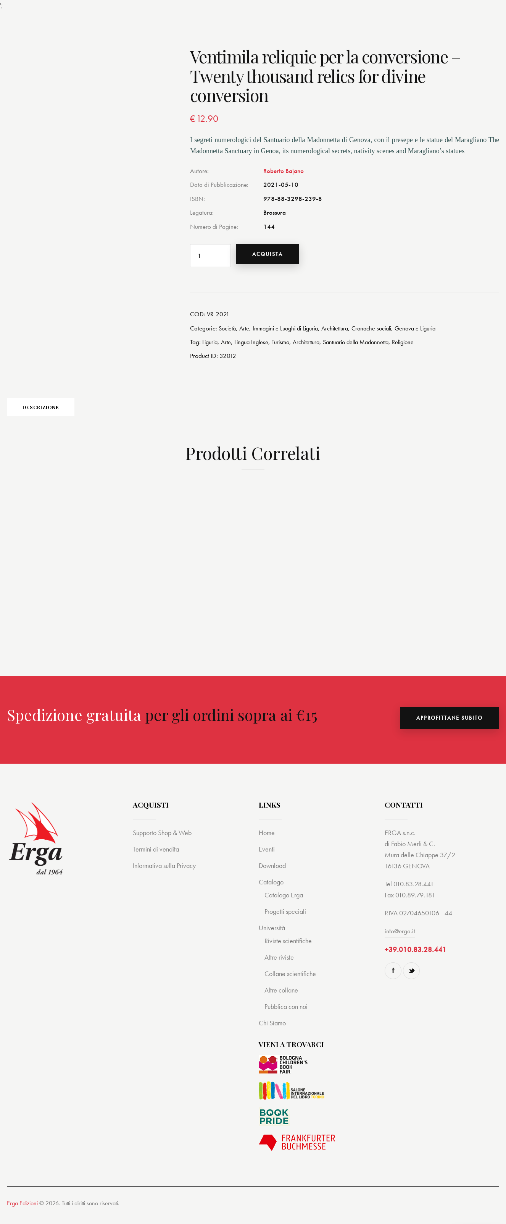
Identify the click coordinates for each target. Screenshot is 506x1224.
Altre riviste (279, 964)
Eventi (267, 856)
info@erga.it (400, 938)
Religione (420, 344)
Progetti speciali (286, 918)
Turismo (286, 344)
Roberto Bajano (283, 171)
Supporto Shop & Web (165, 840)
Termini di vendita (157, 856)
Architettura (345, 331)
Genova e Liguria (431, 331)
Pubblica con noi (287, 1013)
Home (267, 840)
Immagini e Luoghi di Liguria (291, 331)
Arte (246, 331)
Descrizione (60, 412)
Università (273, 935)
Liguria (210, 344)
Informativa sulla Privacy (167, 873)
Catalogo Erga (285, 902)
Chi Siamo (273, 1030)
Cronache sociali (384, 331)
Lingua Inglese (255, 344)
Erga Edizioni (22, 1210)
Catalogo (272, 889)
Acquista (273, 255)
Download (273, 873)
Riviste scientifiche (289, 948)
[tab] (60, 411)
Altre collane (282, 997)
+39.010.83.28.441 (415, 957)
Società (228, 331)
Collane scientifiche (291, 981)
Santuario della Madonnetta (368, 344)
